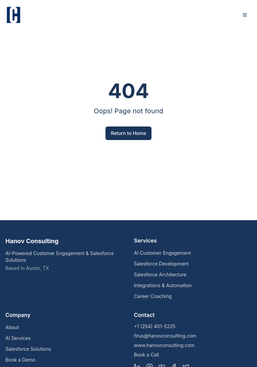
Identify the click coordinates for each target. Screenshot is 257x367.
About (12, 327)
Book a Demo (20, 360)
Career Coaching (153, 296)
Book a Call (146, 355)
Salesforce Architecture (160, 274)
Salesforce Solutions (28, 349)
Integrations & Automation (163, 285)
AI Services (18, 338)
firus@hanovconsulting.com (165, 336)
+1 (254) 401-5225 (155, 326)
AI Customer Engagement (162, 253)
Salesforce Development (161, 264)
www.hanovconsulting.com (164, 345)
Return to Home (128, 133)
